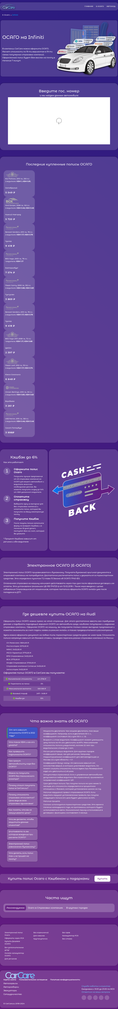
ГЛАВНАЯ (88, 6)
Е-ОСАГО (100, 6)
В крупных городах (77, 908)
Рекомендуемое (16, 908)
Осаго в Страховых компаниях (45, 908)
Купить (102, 878)
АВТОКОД (111, 6)
